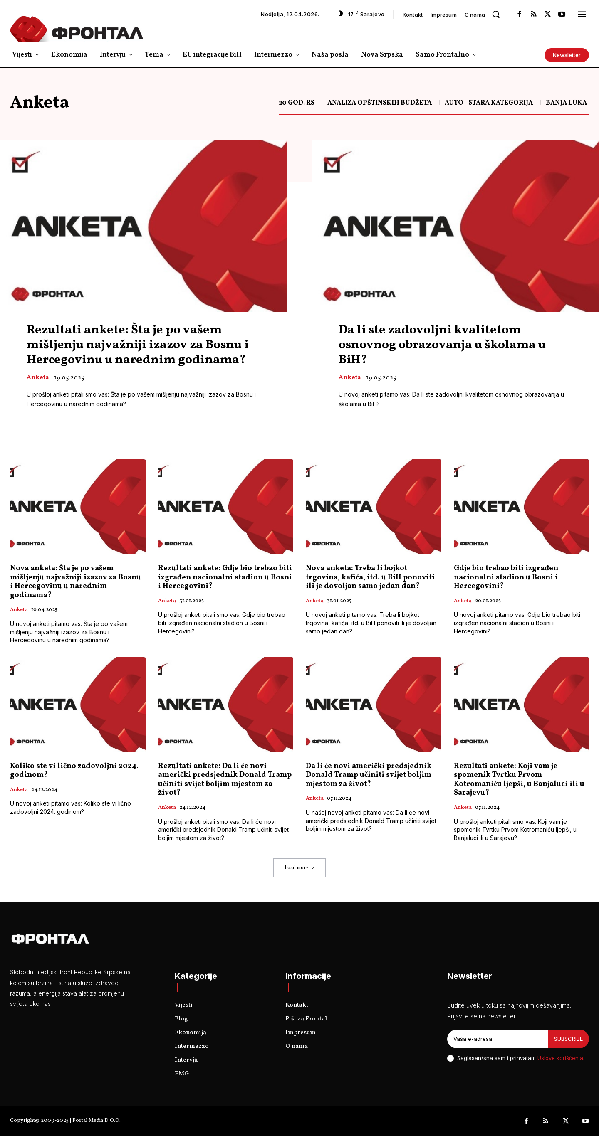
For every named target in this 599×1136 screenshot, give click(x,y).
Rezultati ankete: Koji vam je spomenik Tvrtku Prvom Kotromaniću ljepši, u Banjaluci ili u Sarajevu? (519, 779)
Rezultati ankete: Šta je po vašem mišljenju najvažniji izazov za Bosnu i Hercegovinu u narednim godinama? (138, 345)
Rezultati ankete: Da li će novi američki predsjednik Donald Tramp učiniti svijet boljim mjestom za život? (225, 779)
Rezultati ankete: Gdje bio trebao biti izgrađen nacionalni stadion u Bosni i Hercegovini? (225, 577)
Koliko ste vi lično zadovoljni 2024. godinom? (74, 771)
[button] (496, 14)
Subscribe (568, 1038)
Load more (299, 868)
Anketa (38, 378)
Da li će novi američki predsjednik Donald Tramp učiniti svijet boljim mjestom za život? (368, 775)
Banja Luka (566, 103)
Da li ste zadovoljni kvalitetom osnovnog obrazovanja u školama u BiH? (442, 345)
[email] (497, 1039)
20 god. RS (296, 103)
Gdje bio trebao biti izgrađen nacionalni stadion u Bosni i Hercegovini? (506, 577)
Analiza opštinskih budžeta (379, 103)
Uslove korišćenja (560, 1058)
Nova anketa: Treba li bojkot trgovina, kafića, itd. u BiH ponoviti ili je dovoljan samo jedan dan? (370, 577)
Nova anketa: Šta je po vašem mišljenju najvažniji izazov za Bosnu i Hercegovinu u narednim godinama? (75, 582)
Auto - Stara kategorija (489, 103)
